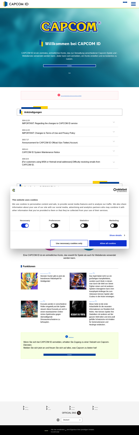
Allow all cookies (108, 243)
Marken (71, 428)
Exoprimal (45, 314)
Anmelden (69, 69)
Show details (115, 235)
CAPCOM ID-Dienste (71, 353)
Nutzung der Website (78, 406)
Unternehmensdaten (101, 406)
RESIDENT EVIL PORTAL (101, 314)
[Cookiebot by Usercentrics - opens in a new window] (115, 190)
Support (50, 401)
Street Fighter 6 (96, 285)
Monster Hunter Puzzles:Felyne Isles (50, 286)
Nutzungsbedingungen (102, 401)
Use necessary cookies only (69, 243)
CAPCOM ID (16, 4)
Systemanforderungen (78, 401)
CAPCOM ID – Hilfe (31, 401)
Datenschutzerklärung (32, 406)
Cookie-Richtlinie (54, 406)
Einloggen (118, 4)
